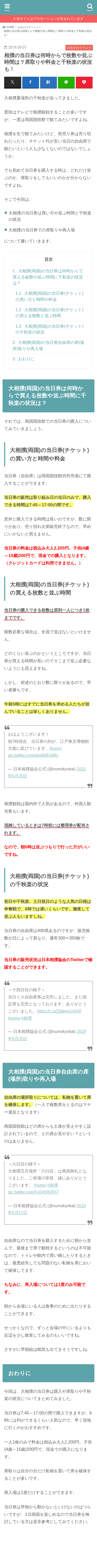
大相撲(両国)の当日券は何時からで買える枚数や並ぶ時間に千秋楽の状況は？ (48, 277)
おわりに (24, 359)
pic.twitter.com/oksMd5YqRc (33, 755)
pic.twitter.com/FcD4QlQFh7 (33, 1192)
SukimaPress (48, 7)
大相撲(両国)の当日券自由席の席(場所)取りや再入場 (48, 345)
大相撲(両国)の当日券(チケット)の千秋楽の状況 (50, 329)
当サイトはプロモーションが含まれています (50, 19)
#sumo (55, 748)
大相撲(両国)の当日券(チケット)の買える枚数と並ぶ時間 (50, 313)
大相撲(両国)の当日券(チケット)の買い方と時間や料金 (50, 296)
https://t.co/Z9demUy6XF (59, 1011)
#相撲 (26, 1018)
